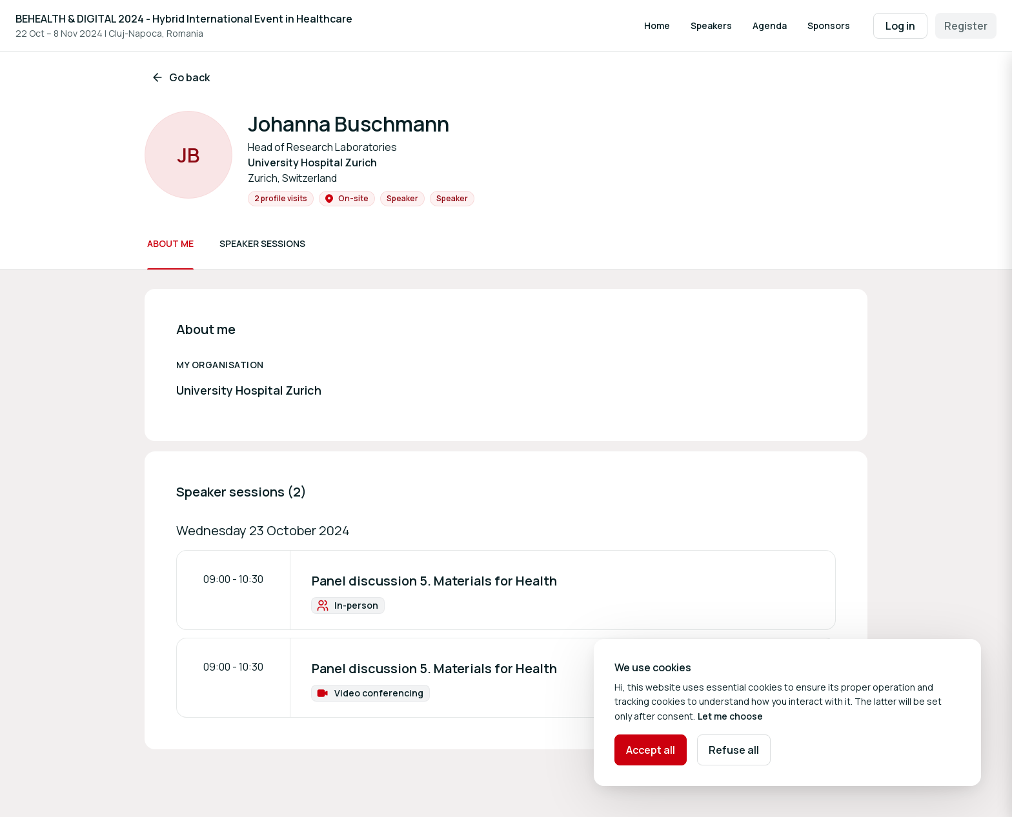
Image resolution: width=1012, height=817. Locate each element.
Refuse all (734, 750)
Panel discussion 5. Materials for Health (434, 580)
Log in (900, 26)
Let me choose (730, 716)
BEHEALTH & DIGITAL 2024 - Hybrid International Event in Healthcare (183, 19)
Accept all (650, 750)
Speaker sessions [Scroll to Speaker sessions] (262, 243)
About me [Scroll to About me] (170, 243)
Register (965, 26)
